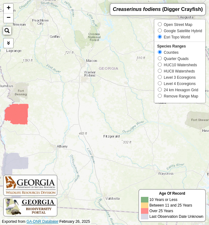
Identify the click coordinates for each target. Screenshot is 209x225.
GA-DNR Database (42, 221)
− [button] (9, 18)
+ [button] (9, 8)
